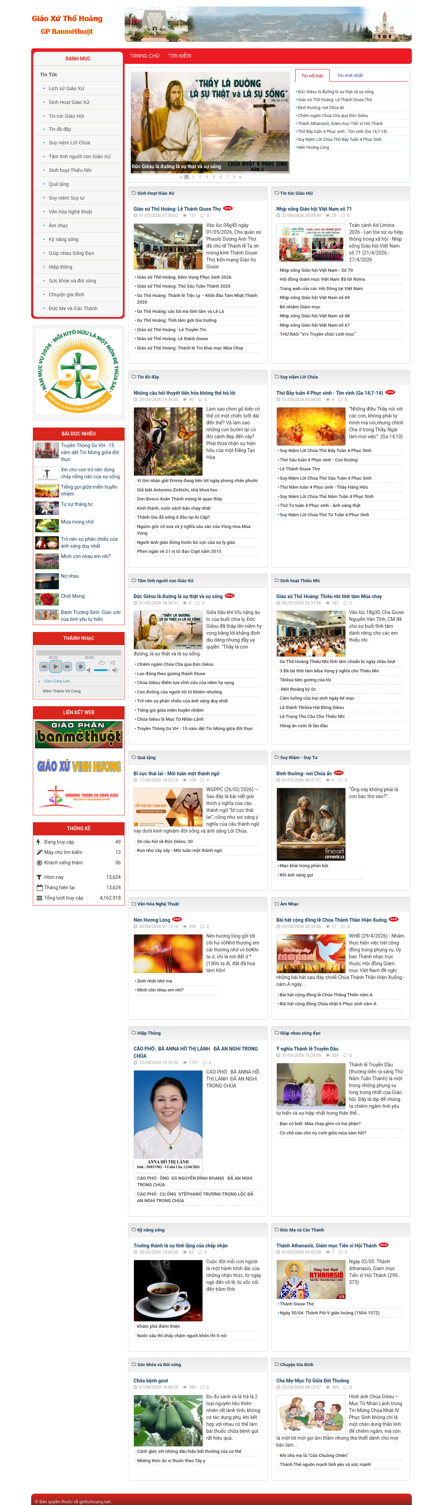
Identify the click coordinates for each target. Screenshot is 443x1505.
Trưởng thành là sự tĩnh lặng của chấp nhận (181, 1245)
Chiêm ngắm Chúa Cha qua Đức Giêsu (333, 115)
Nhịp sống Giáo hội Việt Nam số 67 (315, 325)
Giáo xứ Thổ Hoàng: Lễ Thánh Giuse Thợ (335, 99)
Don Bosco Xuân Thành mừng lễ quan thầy (179, 498)
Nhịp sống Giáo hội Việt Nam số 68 (315, 315)
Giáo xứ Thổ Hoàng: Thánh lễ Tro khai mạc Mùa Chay (190, 348)
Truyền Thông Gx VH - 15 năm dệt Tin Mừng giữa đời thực (195, 728)
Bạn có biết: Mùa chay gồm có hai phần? (320, 1123)
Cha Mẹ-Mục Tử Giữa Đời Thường (313, 1380)
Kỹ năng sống (64, 239)
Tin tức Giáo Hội (66, 116)
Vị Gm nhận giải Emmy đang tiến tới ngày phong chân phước (197, 480)
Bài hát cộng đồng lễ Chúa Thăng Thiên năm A (326, 994)
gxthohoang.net (94, 1501)
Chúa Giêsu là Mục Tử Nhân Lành (170, 719)
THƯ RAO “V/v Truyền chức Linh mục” (318, 334)
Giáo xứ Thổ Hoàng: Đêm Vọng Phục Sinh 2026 (184, 277)
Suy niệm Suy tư (66, 198)
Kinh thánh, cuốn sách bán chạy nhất (173, 508)
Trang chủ (144, 56)
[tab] (312, 75)
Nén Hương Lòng (313, 147)
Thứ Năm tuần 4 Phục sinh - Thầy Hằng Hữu (324, 487)
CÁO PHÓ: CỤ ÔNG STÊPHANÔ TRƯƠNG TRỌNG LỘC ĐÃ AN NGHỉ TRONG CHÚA (195, 1197)
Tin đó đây (60, 129)
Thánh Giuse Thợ (297, 1303)
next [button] (67, 666)
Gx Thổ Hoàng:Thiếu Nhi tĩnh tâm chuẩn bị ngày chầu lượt (338, 661)
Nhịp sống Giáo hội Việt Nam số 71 (314, 209)
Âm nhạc (58, 225)
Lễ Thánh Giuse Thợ (300, 468)
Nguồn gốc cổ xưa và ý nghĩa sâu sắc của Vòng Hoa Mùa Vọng (194, 530)
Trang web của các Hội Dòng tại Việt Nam (321, 288)
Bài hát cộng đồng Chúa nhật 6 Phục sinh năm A (328, 1003)
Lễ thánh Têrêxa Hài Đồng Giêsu (312, 707)
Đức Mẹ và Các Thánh (73, 308)
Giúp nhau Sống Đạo (71, 253)
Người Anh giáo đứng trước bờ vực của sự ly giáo (186, 542)
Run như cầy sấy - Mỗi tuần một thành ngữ (179, 850)
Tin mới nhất (350, 75)
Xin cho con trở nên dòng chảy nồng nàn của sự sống (90, 473)
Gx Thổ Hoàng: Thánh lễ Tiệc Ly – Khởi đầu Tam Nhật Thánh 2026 (197, 299)
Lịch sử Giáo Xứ (66, 88)
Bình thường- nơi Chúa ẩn (321, 107)
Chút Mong (72, 596)
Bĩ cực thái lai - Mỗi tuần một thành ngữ (176, 773)
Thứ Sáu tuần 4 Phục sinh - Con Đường (319, 459)
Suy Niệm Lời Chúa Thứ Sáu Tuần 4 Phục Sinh (326, 478)
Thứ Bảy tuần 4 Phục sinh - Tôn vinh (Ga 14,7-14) (342, 131)
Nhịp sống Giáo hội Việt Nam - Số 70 (316, 270)
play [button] (56, 666)
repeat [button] (102, 663)
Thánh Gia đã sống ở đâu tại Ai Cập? (173, 517)
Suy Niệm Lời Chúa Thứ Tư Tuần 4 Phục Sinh (324, 514)
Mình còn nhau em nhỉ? (160, 990)
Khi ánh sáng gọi (296, 875)
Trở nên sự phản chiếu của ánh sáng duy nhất (182, 700)
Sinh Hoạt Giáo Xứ (69, 102)
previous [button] (44, 666)
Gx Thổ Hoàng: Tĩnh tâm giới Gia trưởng (177, 320)
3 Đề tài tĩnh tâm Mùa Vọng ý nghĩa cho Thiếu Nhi (329, 670)
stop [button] (80, 666)
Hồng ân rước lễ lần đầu (304, 725)
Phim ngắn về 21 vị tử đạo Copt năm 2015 (179, 551)
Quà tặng (59, 184)
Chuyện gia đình (66, 294)
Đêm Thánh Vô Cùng (62, 691)
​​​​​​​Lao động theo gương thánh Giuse (171, 673)
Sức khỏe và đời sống (72, 281)
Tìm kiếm (179, 56)
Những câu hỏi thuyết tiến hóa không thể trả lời (184, 393)
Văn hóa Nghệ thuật (70, 211)
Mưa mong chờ (77, 522)
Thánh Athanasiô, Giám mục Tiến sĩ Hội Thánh (340, 123)
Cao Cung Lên (57, 681)
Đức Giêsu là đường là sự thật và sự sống (176, 166)
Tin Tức (48, 74)
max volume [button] (115, 670)
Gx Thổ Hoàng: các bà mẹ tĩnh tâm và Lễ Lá (180, 311)
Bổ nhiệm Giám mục (300, 306)
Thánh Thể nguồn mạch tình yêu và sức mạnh (325, 1464)
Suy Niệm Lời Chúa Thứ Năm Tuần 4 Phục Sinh (327, 496)
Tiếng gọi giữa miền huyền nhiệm (170, 710)
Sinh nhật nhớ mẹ (154, 981)
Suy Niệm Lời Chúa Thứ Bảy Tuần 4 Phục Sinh (339, 139)
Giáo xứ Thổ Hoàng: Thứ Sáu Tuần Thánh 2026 (183, 286)
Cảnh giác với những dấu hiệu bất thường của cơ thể (190, 1451)
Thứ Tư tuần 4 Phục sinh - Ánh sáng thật (320, 505)
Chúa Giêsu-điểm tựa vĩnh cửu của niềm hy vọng (185, 682)
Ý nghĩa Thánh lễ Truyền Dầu (307, 1049)
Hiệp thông (60, 267)
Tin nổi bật (312, 75)
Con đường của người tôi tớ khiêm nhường (179, 691)
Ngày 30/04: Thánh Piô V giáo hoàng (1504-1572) (330, 1312)
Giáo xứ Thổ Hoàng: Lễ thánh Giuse (172, 338)
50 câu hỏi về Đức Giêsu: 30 (165, 841)
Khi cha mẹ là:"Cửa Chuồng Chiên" (314, 1455)
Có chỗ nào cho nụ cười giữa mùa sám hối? (323, 1132)
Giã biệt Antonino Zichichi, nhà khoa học (177, 489)
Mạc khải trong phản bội (304, 865)
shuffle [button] (112, 663)
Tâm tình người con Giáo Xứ (79, 156)
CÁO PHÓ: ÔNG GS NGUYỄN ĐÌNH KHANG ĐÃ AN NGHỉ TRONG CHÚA (195, 1182)
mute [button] (90, 670)
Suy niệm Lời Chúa (69, 142)
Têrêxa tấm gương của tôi (305, 679)
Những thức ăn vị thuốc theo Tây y (171, 1460)
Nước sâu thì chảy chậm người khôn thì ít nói (182, 1335)
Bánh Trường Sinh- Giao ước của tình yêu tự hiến (91, 616)
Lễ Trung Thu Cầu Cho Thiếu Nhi (312, 716)
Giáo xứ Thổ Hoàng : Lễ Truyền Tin (171, 329)
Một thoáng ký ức (298, 689)
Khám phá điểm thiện (158, 1326)
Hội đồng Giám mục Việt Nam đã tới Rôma (322, 279)
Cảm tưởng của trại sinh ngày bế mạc (317, 698)
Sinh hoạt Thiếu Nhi (70, 170)
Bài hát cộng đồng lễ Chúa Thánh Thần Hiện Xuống (332, 920)
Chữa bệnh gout (151, 1380)
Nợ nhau (70, 576)
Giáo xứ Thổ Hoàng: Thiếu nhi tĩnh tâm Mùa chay (329, 596)
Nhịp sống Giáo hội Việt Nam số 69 (315, 297)
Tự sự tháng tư (76, 504)
